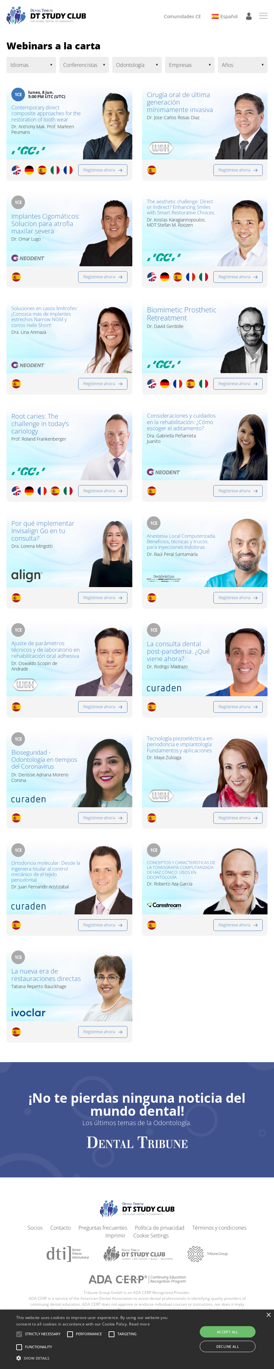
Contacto (60, 1233)
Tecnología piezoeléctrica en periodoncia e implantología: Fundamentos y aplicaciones (180, 756)
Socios (35, 1233)
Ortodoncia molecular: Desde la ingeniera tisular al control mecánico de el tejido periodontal (45, 878)
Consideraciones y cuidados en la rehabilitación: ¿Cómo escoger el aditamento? (178, 429)
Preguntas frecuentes (102, 1233)
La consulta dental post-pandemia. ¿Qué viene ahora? (178, 653)
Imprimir (115, 1241)
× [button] (268, 1315)
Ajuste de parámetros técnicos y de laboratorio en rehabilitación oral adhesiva (44, 656)
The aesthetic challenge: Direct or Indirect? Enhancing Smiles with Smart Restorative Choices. (181, 213)
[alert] (137, 1339)
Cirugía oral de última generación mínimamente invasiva (180, 102)
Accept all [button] (227, 1331)
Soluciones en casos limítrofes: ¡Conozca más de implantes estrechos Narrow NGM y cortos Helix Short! (44, 319)
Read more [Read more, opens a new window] (139, 1324)
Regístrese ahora (99, 172)
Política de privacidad (160, 1233)
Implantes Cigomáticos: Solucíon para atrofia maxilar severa (45, 226)
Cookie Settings (151, 1241)
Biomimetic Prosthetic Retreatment (181, 316)
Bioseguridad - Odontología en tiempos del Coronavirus (34, 769)
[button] (42, 1334)
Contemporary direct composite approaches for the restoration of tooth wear (42, 118)
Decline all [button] (227, 1346)
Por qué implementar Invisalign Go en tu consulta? (43, 533)
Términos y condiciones (219, 1233)
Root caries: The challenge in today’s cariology (40, 426)
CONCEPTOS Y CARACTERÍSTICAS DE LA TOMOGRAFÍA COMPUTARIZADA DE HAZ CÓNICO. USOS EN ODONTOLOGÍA (181, 875)
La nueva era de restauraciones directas (37, 985)
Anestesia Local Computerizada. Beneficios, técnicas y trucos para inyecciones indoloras (178, 547)
